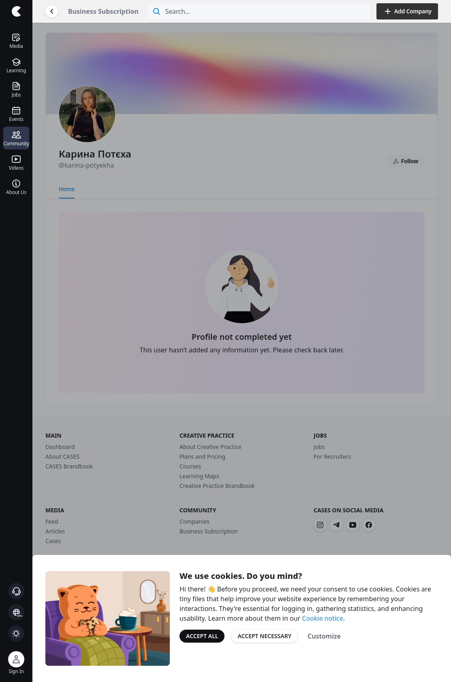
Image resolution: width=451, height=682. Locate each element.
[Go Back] (51, 11)
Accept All (202, 636)
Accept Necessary (264, 636)
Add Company (407, 11)
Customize (324, 636)
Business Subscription (103, 11)
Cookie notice (322, 618)
